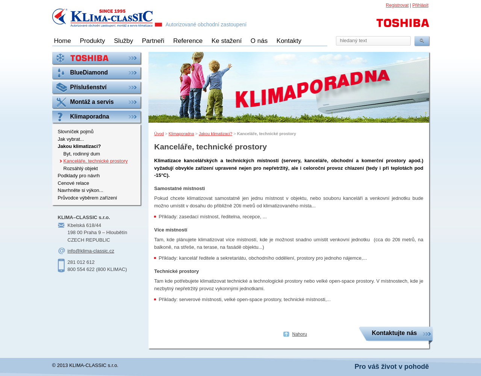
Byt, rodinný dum (82, 154)
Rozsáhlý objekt (81, 168)
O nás (259, 40)
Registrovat (397, 5)
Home (62, 40)
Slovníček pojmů (76, 131)
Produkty (92, 40)
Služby (123, 40)
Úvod (159, 133)
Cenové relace (73, 183)
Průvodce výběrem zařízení (87, 198)
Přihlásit (420, 5)
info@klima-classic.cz (91, 251)
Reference (188, 40)
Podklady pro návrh (79, 175)
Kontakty (289, 40)
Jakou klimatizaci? (215, 133)
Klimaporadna (181, 133)
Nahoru (299, 334)
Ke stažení (227, 40)
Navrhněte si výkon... (80, 190)
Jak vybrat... (71, 139)
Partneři (153, 40)
